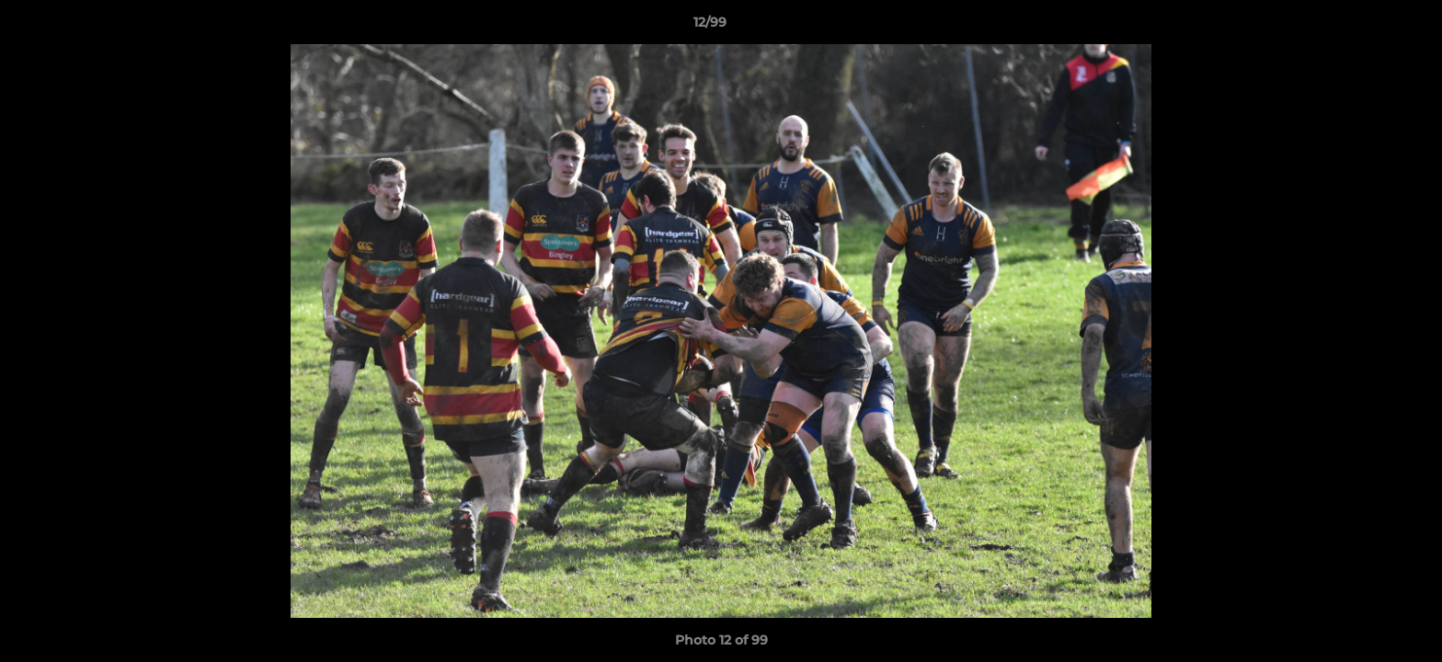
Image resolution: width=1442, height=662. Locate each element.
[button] (1365, 26)
